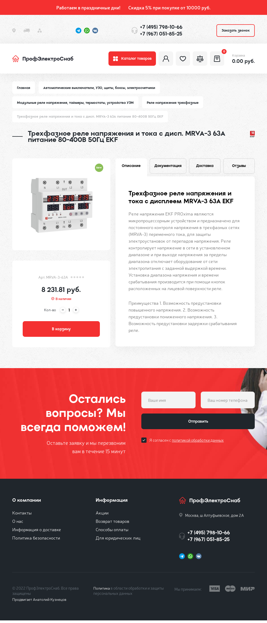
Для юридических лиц (118, 540)
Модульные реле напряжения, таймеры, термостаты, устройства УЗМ (76, 104)
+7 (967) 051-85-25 (161, 34)
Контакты (22, 515)
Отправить (198, 424)
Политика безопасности (36, 540)
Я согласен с (186, 443)
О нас (17, 523)
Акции (102, 515)
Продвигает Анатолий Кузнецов (40, 601)
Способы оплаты (112, 532)
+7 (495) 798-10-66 (161, 27)
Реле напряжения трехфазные (175, 104)
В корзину (61, 331)
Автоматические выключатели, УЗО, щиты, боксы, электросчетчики (100, 89)
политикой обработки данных (198, 443)
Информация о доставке (36, 532)
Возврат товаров (112, 523)
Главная (24, 89)
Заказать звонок (236, 30)
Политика (101, 590)
